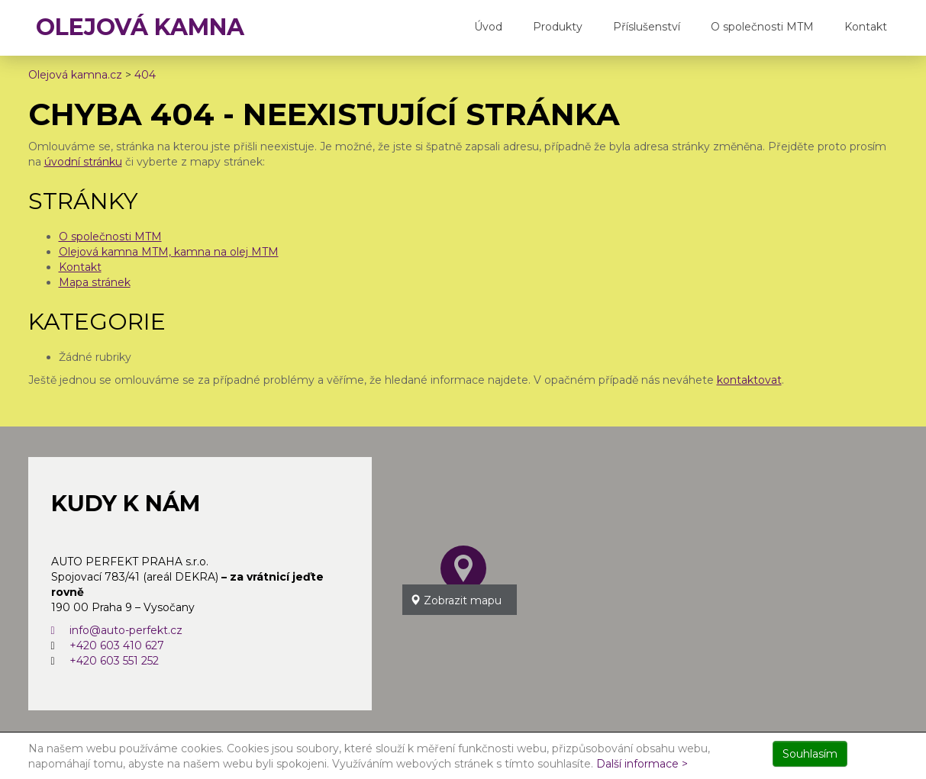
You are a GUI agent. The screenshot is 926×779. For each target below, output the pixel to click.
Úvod (488, 27)
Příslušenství (646, 27)
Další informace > (642, 764)
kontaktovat (749, 380)
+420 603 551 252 (114, 661)
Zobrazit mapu (456, 600)
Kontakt (865, 27)
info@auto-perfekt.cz (116, 630)
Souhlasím (809, 754)
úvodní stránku (83, 162)
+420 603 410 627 (116, 645)
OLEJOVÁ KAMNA (140, 27)
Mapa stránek (95, 282)
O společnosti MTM (762, 27)
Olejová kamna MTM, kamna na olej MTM (169, 252)
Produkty (557, 27)
